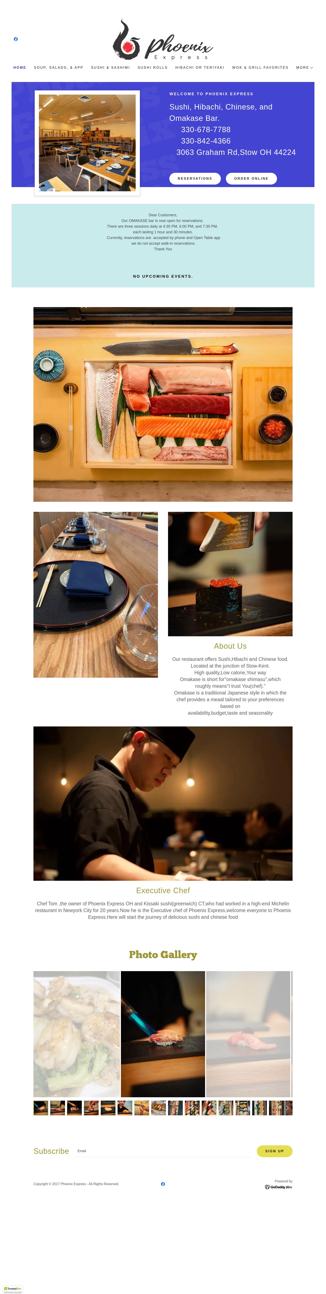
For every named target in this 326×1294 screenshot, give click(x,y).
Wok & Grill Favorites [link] (260, 67)
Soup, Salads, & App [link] (58, 67)
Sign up (274, 1151)
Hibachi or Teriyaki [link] (200, 67)
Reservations (195, 178)
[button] (305, 67)
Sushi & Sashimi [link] (110, 67)
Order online (251, 178)
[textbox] (163, 1151)
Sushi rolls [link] (153, 67)
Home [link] (20, 67)
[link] (16, 39)
